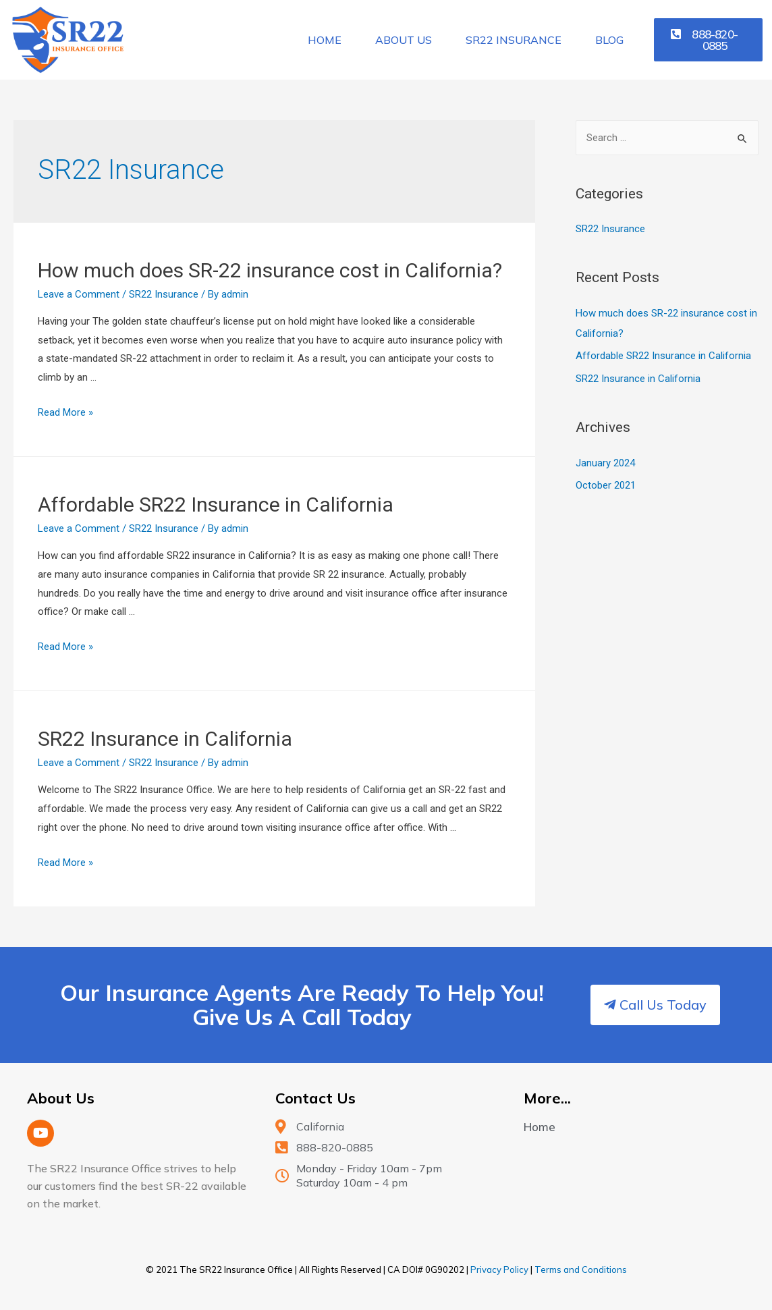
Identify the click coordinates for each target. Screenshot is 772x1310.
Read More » (65, 412)
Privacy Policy (499, 1269)
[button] (708, 39)
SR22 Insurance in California (165, 738)
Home (324, 40)
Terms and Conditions (580, 1269)
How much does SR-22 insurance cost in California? (270, 270)
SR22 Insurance (513, 40)
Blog (609, 40)
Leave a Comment (78, 294)
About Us (403, 40)
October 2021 (606, 485)
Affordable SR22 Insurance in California (215, 504)
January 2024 (605, 463)
